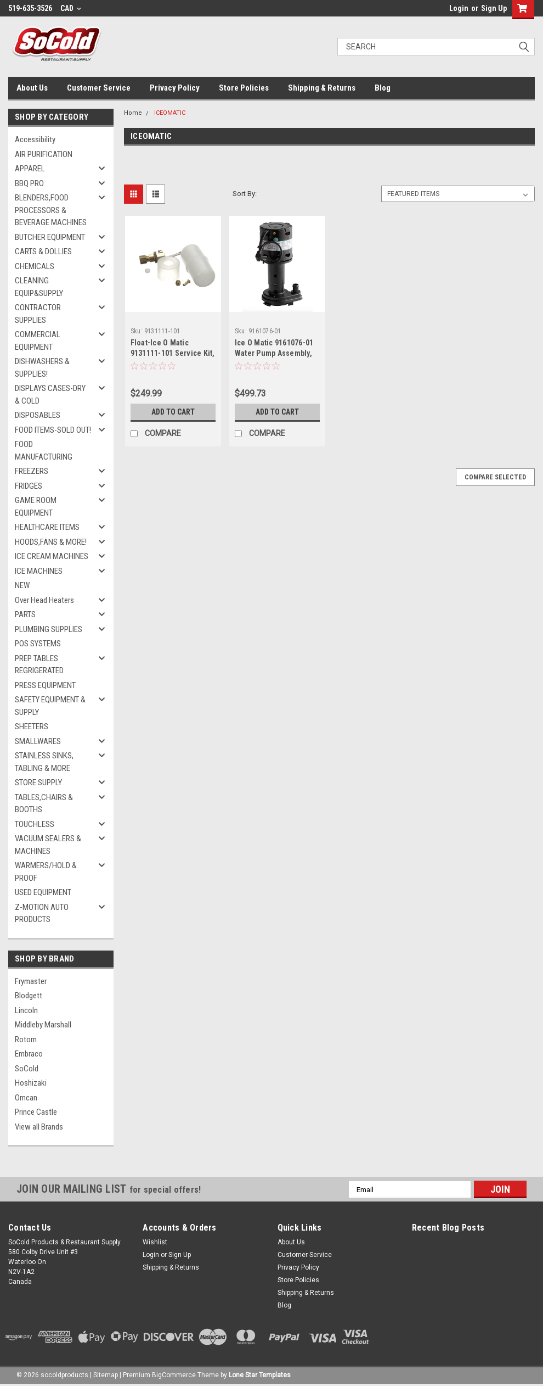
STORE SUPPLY (38, 782)
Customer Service (99, 88)
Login (458, 8)
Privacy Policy (175, 88)
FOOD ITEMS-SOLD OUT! (53, 430)
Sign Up (494, 8)
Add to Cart (173, 411)
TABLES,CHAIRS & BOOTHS (44, 803)
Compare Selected (495, 477)
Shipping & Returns (321, 88)
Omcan (26, 1098)
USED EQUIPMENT (43, 892)
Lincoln (26, 1010)
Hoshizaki (31, 1083)
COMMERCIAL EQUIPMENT (37, 340)
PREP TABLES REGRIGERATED (39, 664)
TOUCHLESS (34, 824)
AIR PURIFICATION (43, 154)
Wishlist (155, 1242)
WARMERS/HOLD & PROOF (46, 871)
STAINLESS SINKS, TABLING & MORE (44, 762)
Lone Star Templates (260, 1375)
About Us (32, 88)
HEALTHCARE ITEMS (47, 527)
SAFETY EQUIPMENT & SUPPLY (50, 706)
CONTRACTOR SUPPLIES (38, 314)
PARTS (25, 614)
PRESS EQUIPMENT (45, 685)
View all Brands (39, 1127)
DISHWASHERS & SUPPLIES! (42, 367)
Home (133, 112)
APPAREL (30, 169)
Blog (383, 88)
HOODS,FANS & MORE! (51, 542)
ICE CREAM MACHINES (51, 556)
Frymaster (31, 981)
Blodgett (28, 996)
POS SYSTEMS (38, 644)
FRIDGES (28, 486)
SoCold (26, 1069)
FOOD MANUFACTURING (43, 450)
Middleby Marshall (43, 1025)
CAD (70, 8)
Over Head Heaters (44, 600)
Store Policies (244, 88)
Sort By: (245, 193)
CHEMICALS (34, 266)
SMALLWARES (38, 741)
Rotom (26, 1039)
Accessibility (35, 139)
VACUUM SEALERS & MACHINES (48, 845)
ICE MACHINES (39, 571)
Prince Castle (36, 1112)
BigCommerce (174, 1375)
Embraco (29, 1054)
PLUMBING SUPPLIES (48, 629)
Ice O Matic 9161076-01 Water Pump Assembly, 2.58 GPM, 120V (274, 353)
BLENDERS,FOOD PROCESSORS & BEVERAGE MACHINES (51, 210)
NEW (22, 585)
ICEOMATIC (169, 112)
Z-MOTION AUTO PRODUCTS (42, 913)
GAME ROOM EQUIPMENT (35, 506)
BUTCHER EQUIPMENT (50, 237)
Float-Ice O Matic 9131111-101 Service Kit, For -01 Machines (173, 353)
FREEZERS (31, 471)
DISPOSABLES (37, 415)
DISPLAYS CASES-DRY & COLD (50, 394)
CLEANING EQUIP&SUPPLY (39, 287)
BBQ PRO (29, 183)
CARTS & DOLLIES (43, 251)
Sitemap (105, 1375)
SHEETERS (31, 726)
